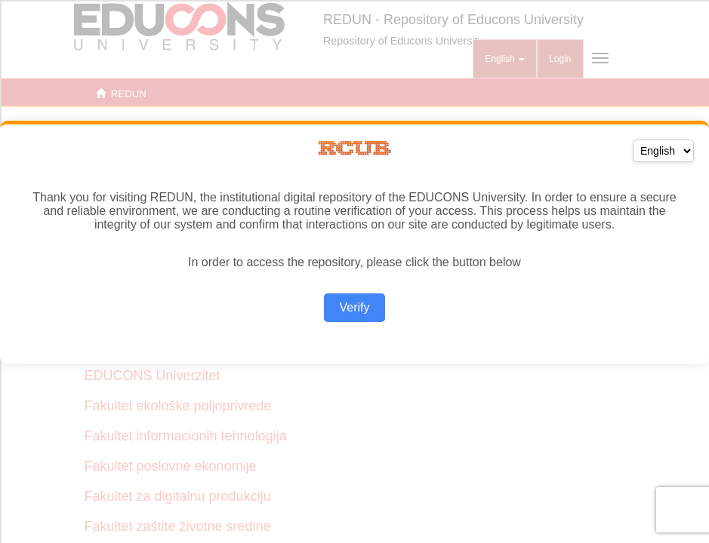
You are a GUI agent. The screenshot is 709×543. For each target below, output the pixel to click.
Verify (354, 307)
